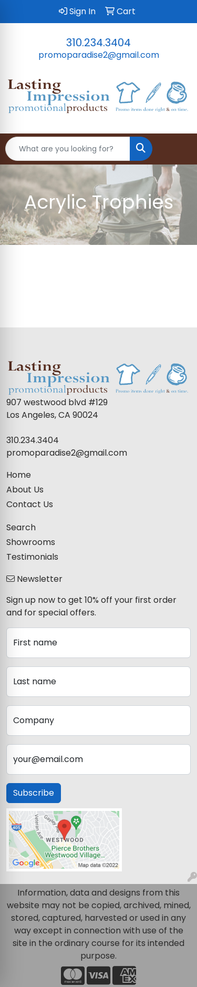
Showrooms (30, 542)
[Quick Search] (67, 149)
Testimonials (32, 557)
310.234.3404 (98, 42)
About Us (25, 490)
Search (21, 527)
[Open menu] (175, 148)
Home (18, 475)
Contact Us (29, 504)
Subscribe (33, 793)
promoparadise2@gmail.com (98, 55)
